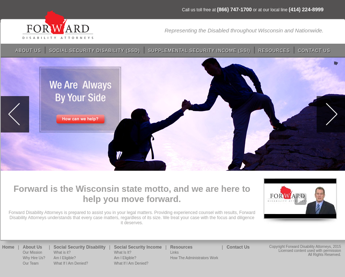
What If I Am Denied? (70, 263)
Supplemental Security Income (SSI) (199, 50)
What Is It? (122, 252)
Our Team (31, 263)
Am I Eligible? (64, 258)
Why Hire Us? (34, 258)
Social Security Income (138, 247)
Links (174, 252)
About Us (28, 50)
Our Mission (32, 252)
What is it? (62, 252)
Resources (274, 50)
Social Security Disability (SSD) (94, 50)
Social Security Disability (79, 247)
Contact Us (314, 50)
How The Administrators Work (194, 258)
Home (8, 247)
